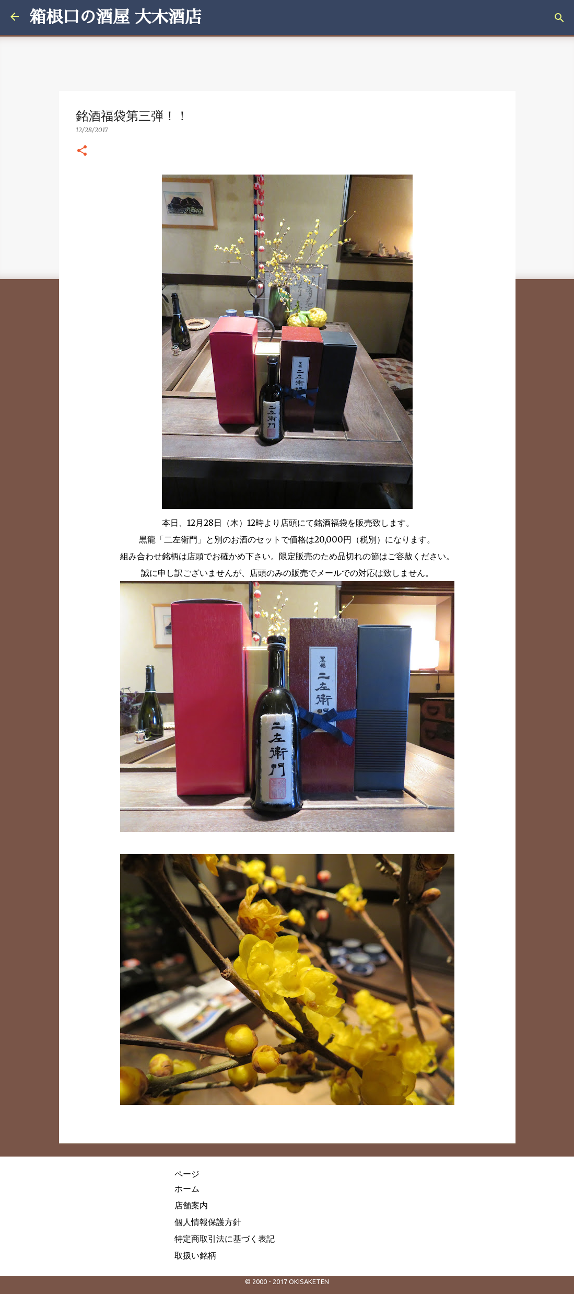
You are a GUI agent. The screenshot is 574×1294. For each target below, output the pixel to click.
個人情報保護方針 (207, 1222)
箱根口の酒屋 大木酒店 (115, 17)
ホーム (187, 1188)
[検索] (559, 17)
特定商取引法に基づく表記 (224, 1238)
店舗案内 (191, 1205)
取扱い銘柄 (195, 1255)
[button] (82, 151)
